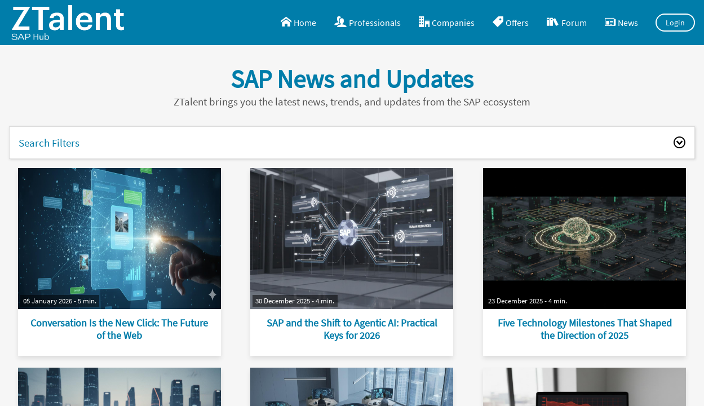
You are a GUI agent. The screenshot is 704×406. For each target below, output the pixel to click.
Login (675, 22)
